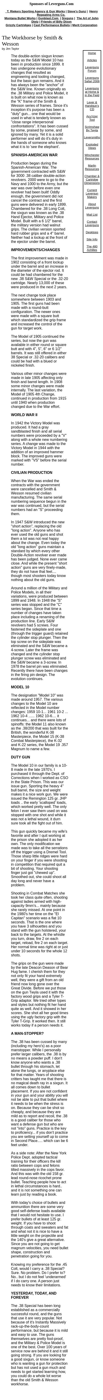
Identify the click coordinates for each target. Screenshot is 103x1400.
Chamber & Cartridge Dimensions (92, 179)
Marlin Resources (92, 167)
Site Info (92, 239)
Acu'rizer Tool (92, 118)
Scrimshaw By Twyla (92, 128)
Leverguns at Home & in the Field (92, 92)
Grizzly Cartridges (18, 25)
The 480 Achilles (92, 248)
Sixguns (67, 18)
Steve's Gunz (77, 11)
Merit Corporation (84, 25)
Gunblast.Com (48, 18)
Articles (92, 60)
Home (92, 53)
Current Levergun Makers (92, 193)
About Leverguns (92, 205)
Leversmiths (92, 137)
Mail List (92, 214)
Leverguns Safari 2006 (92, 79)
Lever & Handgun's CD (92, 106)
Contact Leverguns (92, 223)
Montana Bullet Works (19, 18)
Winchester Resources (91, 156)
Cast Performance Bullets (52, 25)
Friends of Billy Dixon (56, 21)
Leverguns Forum (92, 69)
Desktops (92, 232)
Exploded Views (92, 146)
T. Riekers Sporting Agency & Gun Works (35, 11)
